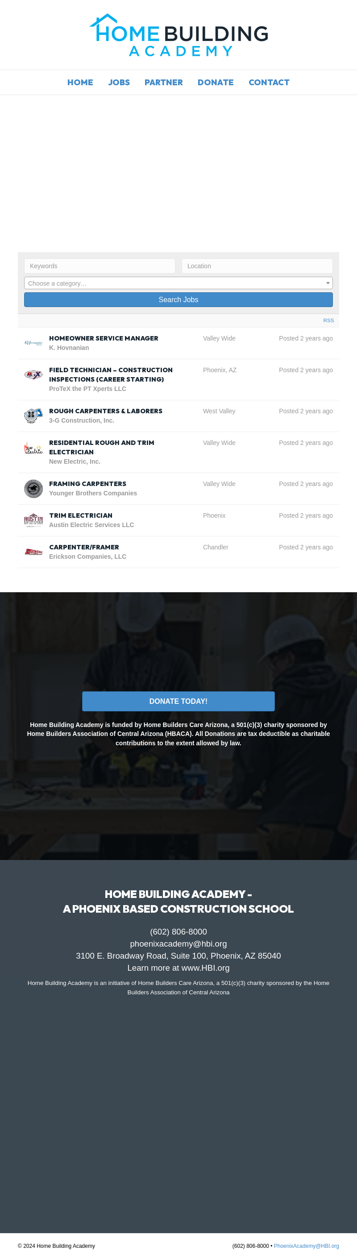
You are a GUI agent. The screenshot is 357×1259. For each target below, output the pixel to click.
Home (80, 82)
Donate (216, 82)
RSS (329, 320)
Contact (269, 82)
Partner (164, 82)
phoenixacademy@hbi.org (178, 943)
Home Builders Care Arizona (175, 983)
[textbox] (178, 283)
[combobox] (178, 283)
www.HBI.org (206, 967)
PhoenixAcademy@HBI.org (306, 1246)
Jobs (119, 82)
